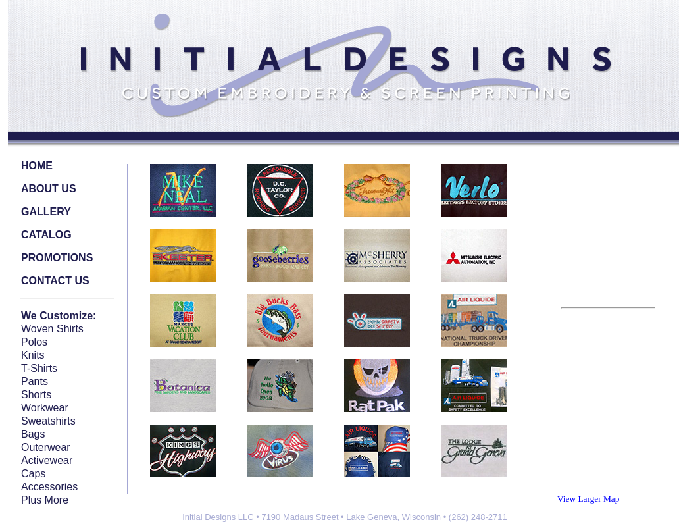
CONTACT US (55, 280)
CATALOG (46, 234)
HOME (37, 165)
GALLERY (46, 211)
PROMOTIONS (57, 257)
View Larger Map (588, 499)
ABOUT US (48, 188)
